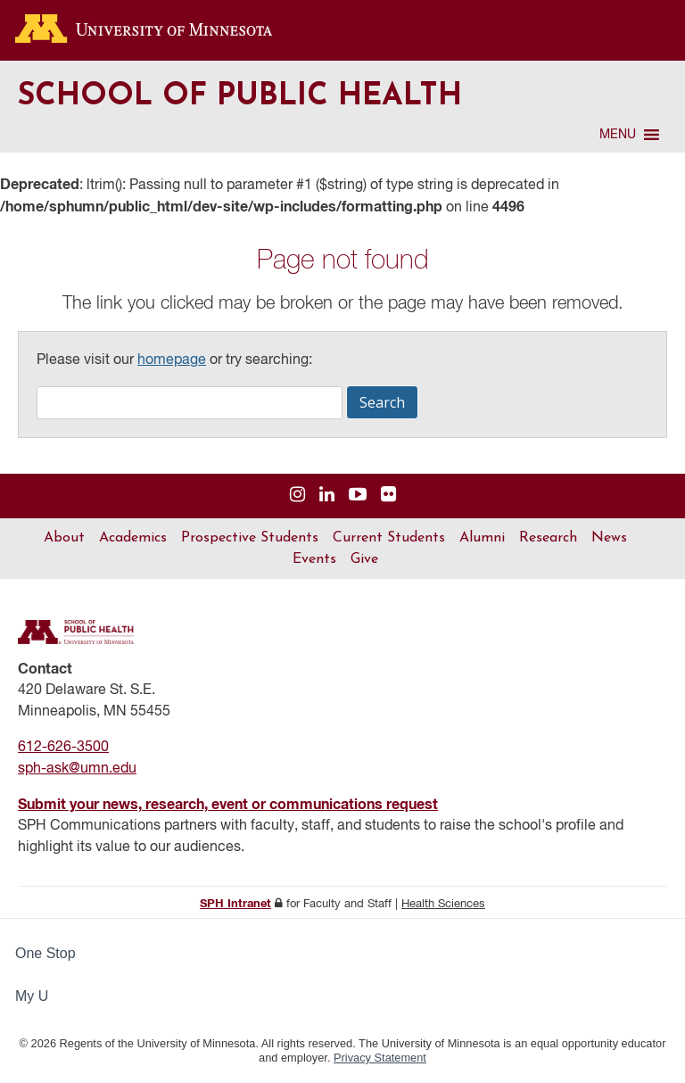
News (609, 538)
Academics (133, 538)
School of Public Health (240, 96)
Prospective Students (249, 538)
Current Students (389, 538)
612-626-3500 (63, 747)
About (64, 538)
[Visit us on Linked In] (326, 495)
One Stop (45, 953)
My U (39, 996)
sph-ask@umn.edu (77, 769)
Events (314, 559)
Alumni (482, 538)
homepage (171, 360)
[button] (617, 135)
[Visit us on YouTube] (358, 495)
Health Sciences (443, 904)
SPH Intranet (235, 904)
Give (364, 559)
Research (548, 538)
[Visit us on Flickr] (388, 495)
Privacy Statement (380, 1057)
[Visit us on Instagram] (297, 495)
